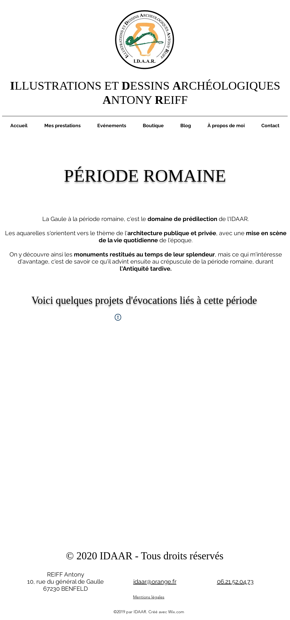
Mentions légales (148, 597)
